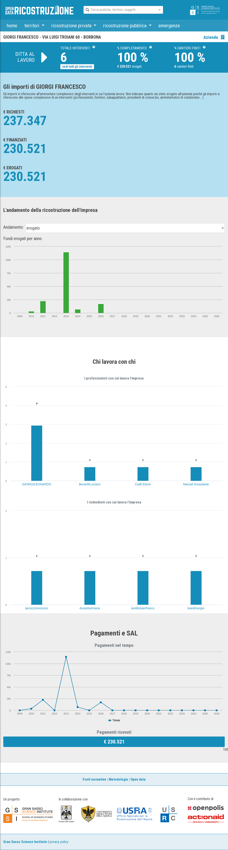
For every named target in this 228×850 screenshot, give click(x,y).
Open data (138, 779)
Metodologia (118, 779)
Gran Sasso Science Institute (25, 842)
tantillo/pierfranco (143, 608)
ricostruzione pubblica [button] (125, 25)
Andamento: (13, 227)
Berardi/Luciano (90, 484)
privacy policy (59, 842)
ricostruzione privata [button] (71, 25)
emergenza (169, 25)
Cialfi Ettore (143, 484)
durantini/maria (90, 608)
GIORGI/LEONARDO (36, 484)
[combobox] (119, 10)
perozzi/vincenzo (36, 608)
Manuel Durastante (196, 484)
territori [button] (32, 25)
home (12, 25)
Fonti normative (94, 779)
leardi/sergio (196, 608)
